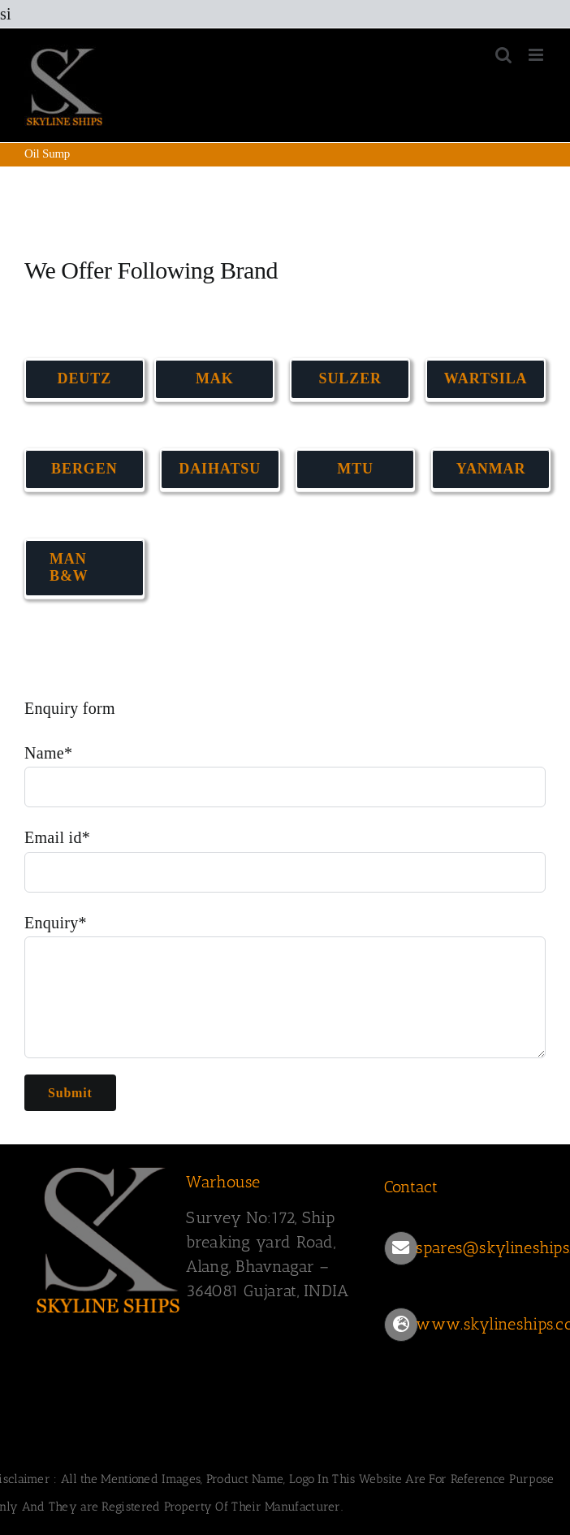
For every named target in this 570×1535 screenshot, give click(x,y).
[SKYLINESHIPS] (109, 1165)
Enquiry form (69, 708)
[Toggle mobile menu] (537, 54)
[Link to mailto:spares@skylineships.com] (401, 1248)
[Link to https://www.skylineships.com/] (401, 1325)
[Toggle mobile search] (503, 54)
